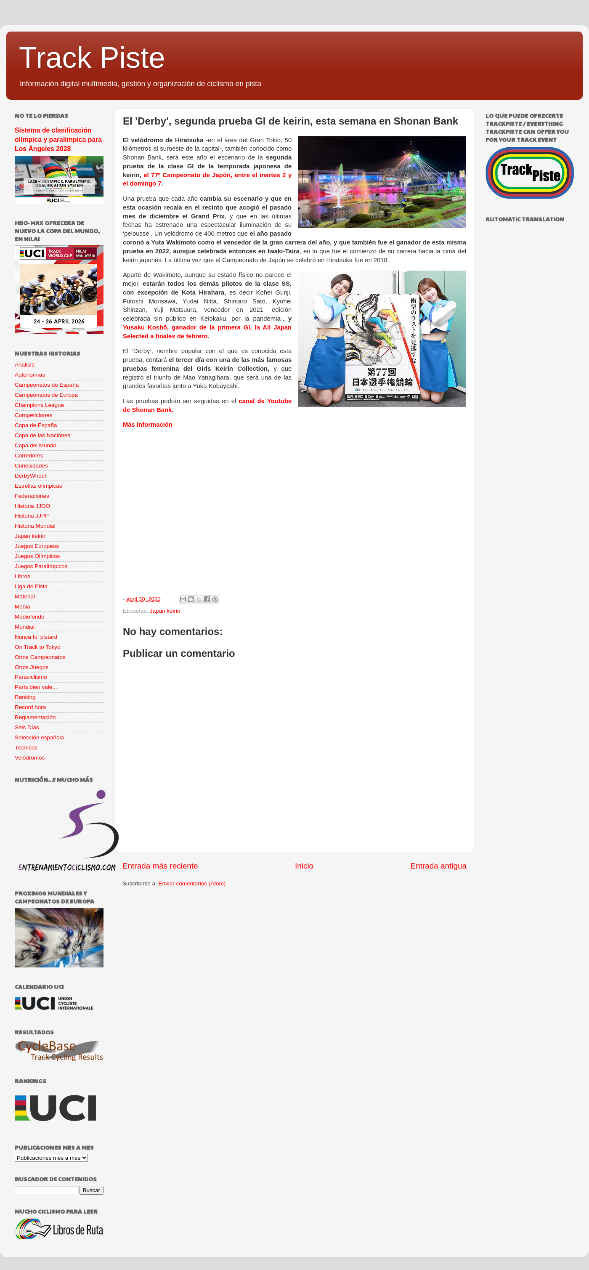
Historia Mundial (35, 526)
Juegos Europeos (37, 546)
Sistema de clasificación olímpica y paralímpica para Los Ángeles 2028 (58, 139)
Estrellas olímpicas (38, 486)
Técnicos (26, 747)
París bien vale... (36, 687)
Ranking (25, 697)
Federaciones (32, 496)
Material (25, 596)
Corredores (29, 455)
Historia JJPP (32, 516)
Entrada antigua (439, 865)
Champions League (39, 405)
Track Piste (92, 57)
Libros (22, 576)
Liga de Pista (31, 586)
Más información (147, 424)
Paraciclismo (31, 677)
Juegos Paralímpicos (41, 566)
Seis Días (27, 727)
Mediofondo (30, 617)
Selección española (39, 737)
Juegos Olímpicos (37, 556)
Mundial (24, 627)
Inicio (304, 865)
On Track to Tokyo (38, 647)
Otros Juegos (31, 667)
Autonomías (30, 375)
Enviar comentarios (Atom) (192, 883)
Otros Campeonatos (40, 657)
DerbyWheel (30, 476)
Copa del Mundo (35, 445)
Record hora (30, 707)
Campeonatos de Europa (46, 395)
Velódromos (30, 758)
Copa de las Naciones (42, 435)
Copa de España (36, 425)
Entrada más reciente (160, 865)
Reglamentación (35, 717)
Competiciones (33, 415)
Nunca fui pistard (36, 637)
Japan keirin (165, 611)
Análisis (24, 364)
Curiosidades (31, 465)
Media (22, 606)
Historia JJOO (32, 506)
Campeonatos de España (47, 385)
